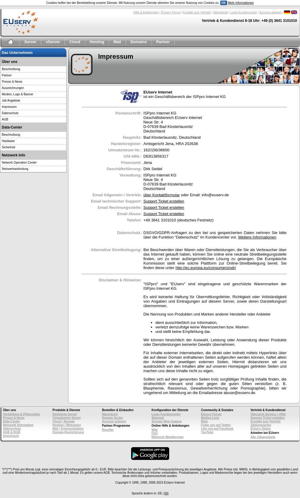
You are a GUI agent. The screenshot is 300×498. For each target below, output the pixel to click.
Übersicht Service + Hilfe (268, 414)
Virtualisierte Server (66, 417)
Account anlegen (271, 12)
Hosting (97, 42)
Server (30, 42)
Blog (204, 421)
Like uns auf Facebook (217, 428)
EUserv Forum (170, 12)
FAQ (155, 433)
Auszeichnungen (13, 88)
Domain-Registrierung (68, 432)
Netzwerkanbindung (15, 168)
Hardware (8, 141)
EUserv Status (260, 428)
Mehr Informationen (241, 2)
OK (223, 2)
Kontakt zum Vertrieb (197, 12)
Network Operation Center (19, 162)
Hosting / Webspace (66, 425)
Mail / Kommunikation (67, 428)
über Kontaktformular (161, 195)
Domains (138, 42)
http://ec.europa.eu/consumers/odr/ (206, 267)
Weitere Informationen (257, 237)
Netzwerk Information (18, 425)
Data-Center (11, 421)
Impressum (9, 106)
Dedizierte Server (64, 414)
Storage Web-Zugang (167, 421)
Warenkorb (220, 12)
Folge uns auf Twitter (216, 425)
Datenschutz (10, 113)
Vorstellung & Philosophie (21, 414)
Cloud (74, 42)
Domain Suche (112, 417)
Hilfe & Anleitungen (146, 12)
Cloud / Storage (63, 421)
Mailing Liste (210, 417)
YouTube (207, 432)
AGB (5, 119)
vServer (53, 42)
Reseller (108, 429)
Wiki (155, 429)
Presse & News (12, 81)
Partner (163, 42)
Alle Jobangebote (262, 437)
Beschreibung (11, 69)
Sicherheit (8, 147)
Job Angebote (11, 100)
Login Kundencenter (243, 12)
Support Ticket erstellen (163, 201)
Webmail (158, 417)
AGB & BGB (11, 432)
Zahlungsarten (260, 425)
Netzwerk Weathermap (168, 437)
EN (166, 493)
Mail (117, 42)
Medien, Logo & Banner (17, 94)
